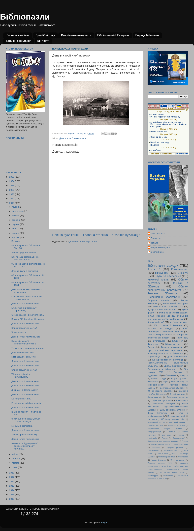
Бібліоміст (177, 341)
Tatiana (154, 243)
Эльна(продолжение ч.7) (24, 328)
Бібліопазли (25, 16)
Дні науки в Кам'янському (24, 390)
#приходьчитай (155, 397)
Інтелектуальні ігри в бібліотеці (165, 353)
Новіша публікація (65, 235)
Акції (164, 382)
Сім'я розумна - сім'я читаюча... (27, 315)
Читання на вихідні (160, 328)
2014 (12, 490)
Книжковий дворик (177, 422)
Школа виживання (173, 366)
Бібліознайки (170, 375)
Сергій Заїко (157, 252)
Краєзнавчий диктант (171, 450)
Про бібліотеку (45, 35)
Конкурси (184, 375)
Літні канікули (181, 400)
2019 (12, 203)
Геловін (185, 441)
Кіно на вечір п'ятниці (159, 334)
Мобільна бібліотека (21, 426)
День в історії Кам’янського (25, 430)
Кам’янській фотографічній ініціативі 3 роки (25, 258)
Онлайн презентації (166, 457)
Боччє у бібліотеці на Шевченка (27, 319)
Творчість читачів (158, 300)
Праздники (161, 272)
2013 (12, 494)
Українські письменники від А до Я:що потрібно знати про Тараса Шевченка (168, 466)
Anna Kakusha (158, 233)
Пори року (182, 337)
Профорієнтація (154, 432)
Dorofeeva (156, 238)
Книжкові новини (158, 279)
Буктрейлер (159, 341)
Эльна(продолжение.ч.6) (24, 370)
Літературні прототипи (161, 400)
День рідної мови (181, 444)
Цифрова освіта (172, 469)
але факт (166, 435)
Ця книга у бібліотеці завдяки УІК (166, 419)
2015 (12, 486)
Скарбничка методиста (76, 35)
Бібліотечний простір (156, 422)
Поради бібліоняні (147, 35)
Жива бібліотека (157, 413)
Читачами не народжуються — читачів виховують (27, 420)
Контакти (43, 40)
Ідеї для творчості (179, 322)
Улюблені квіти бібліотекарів (26, 403)
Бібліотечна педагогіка (177, 397)
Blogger (104, 522)
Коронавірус (154, 356)
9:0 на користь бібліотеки (160, 391)
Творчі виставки (177, 394)
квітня (15, 454)
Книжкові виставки (155, 425)
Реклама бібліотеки (162, 293)
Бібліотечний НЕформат (113, 35)
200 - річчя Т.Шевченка (168, 325)
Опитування (183, 457)
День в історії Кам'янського (73, 138)
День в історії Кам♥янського (25, 336)
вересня (16, 220)
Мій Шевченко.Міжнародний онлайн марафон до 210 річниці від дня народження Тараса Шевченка (168, 315)
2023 (12, 185)
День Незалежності (177, 356)
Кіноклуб (182, 272)
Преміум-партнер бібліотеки (172, 388)
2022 (12, 190)
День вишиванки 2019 (22, 352)
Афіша (164, 438)
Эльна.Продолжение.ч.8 (23, 252)
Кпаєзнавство (153, 450)
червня (16, 233)
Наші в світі (162, 454)
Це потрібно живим (21, 398)
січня (15, 467)
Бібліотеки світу (174, 344)
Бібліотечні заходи (163, 265)
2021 (12, 194)
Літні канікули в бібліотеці (24, 271)
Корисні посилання (18, 40)
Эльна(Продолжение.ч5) (24, 434)
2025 (12, 177)
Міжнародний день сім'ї (23, 357)
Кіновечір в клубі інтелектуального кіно (23, 342)
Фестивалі (153, 344)
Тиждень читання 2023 (160, 463)
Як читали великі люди (172, 473)
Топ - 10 (154, 269)
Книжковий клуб (156, 322)
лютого (16, 463)
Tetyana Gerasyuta (160, 247)
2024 (12, 181)
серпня (16, 224)
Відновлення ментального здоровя (163, 441)
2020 (12, 198)
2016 (12, 481)
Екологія (156, 447)
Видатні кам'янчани (171, 347)
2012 (12, 499)
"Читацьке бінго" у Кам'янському (20, 375)
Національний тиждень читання (165, 429)
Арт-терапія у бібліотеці (161, 369)
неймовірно (168, 476)
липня (15, 228)
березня (16, 458)
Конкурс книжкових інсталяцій (168, 360)
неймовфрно (153, 476)
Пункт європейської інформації (165, 350)
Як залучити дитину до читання (27, 348)
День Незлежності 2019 (160, 444)
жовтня (16, 215)
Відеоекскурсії (179, 438)
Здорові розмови (175, 447)
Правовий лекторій (176, 416)
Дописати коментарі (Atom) (83, 241)
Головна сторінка (18, 35)
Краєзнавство (179, 269)
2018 (12, 473)
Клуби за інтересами (168, 276)
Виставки (178, 372)
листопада (18, 211)
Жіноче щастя (18, 332)
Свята (151, 347)
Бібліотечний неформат (175, 303)
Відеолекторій (154, 375)
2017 (12, 477)
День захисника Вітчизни (172, 410)
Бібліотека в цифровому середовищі (23, 309)
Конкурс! (15, 241)
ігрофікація (152, 438)
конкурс (181, 435)
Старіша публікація (126, 235)
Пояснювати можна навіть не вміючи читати (26, 297)
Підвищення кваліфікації (164, 296)
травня (16, 237)
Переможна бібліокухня (163, 403)
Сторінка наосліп (177, 460)
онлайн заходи (158, 378)
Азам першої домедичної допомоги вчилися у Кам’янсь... (24, 446)
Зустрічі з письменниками (161, 309)
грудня (15, 207)
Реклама (171, 432)
